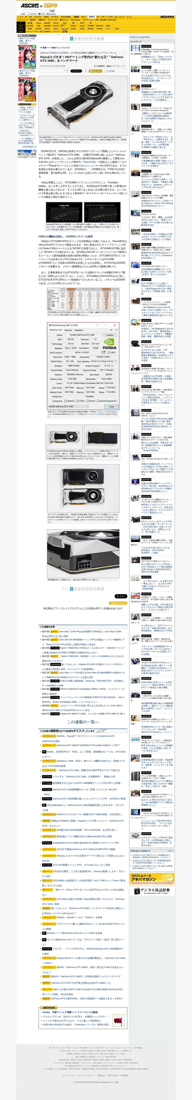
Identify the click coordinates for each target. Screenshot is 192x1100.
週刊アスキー (64, 20)
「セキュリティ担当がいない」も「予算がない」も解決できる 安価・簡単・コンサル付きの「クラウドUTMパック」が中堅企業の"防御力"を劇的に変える (157, 142)
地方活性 (103, 20)
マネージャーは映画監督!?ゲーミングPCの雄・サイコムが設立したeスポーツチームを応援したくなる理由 (156, 650)
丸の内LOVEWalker (129, 1069)
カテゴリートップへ (118, 603)
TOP (50, 1048)
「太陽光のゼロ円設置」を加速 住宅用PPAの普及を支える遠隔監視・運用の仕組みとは (157, 379)
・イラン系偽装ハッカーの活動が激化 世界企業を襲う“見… (26, 141)
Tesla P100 (89, 162)
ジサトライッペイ (118, 66)
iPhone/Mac (66, 17)
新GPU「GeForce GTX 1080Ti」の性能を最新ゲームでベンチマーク (86, 976)
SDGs (97, 20)
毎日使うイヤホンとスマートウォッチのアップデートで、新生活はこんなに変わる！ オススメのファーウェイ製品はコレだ (157, 508)
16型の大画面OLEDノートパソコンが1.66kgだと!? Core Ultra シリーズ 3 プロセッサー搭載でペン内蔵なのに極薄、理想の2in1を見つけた (157, 469)
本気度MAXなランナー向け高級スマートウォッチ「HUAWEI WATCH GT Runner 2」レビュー (157, 729)
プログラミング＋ (110, 1063)
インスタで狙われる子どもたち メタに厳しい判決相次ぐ (72, 1020)
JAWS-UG (77, 1054)
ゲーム (129, 17)
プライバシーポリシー (87, 1075)
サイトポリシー (69, 1075)
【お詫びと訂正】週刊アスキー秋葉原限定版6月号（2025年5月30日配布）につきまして (152, 862)
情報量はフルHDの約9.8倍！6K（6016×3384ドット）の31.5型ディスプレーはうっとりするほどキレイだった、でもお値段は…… (157, 96)
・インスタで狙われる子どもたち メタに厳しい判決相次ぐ (26, 125)
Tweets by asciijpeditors (140, 37)
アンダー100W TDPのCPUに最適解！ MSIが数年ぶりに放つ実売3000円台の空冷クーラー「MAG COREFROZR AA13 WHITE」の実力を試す (157, 423)
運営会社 (101, 1075)
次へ (99, 39)
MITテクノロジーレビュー (118, 1066)
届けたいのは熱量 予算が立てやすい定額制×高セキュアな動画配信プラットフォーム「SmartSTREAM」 (157, 446)
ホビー (84, 17)
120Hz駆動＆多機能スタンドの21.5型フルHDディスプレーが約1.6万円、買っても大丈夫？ (156, 272)
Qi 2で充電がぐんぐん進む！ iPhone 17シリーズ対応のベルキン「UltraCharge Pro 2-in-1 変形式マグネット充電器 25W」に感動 (156, 288)
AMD (38, 26)
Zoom (117, 28)
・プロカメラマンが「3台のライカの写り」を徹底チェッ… (26, 117)
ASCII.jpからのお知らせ (140, 851)
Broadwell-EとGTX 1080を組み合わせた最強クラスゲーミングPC (86, 842)
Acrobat (38, 28)
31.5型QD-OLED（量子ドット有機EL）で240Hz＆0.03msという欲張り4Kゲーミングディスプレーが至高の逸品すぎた (157, 669)
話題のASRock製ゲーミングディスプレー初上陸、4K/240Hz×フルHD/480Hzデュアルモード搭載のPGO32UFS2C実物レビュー (157, 487)
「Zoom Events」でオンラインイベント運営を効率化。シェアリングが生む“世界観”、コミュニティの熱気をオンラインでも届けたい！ (157, 400)
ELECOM (30, 26)
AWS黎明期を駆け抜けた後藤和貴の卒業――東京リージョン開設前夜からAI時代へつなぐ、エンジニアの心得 (157, 707)
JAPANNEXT (47, 31)
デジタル (54, 17)
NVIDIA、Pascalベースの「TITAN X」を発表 (79, 917)
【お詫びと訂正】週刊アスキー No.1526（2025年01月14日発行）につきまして (153, 867)
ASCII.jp (29, 6)
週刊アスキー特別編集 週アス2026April (27, 40)
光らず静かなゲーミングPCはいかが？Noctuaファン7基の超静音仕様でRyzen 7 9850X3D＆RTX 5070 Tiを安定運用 (156, 568)
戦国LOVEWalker (143, 1069)
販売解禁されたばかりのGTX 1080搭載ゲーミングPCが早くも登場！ (87, 783)
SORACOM (87, 1060)
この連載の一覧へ (83, 722)
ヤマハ (108, 28)
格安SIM (33, 20)
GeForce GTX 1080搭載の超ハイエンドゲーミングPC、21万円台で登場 (89, 798)
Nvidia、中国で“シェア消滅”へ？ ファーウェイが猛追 (70, 1012)
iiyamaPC (47, 23)
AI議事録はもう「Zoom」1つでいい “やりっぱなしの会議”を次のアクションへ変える (157, 59)
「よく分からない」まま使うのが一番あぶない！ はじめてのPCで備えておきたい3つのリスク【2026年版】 (157, 585)
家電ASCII (42, 20)
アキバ (103, 17)
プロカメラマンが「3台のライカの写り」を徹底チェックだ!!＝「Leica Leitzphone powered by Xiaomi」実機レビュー (102, 1016)
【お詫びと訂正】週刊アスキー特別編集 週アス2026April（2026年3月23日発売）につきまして (152, 856)
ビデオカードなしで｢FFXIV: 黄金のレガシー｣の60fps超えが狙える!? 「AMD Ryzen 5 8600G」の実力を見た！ (157, 841)
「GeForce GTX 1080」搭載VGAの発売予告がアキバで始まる (88, 770)
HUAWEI (91, 26)
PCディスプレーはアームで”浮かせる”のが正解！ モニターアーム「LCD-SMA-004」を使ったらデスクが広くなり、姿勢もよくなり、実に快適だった (156, 526)
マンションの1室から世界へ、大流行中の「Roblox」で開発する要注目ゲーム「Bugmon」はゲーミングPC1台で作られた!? (157, 183)
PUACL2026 (112, 20)
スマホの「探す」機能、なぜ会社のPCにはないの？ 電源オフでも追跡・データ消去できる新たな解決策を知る (157, 221)
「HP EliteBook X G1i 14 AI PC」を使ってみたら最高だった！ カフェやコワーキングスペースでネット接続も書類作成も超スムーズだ (157, 311)
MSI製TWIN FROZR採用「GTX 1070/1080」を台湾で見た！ (87, 830)
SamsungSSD (63, 26)
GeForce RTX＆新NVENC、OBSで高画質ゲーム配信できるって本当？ (87, 998)
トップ (20, 17)
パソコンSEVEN (65, 23)
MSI (73, 23)
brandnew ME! (65, 31)
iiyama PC (91, 1051)
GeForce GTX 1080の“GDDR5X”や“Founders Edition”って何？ (88, 745)
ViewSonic (99, 26)
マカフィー (30, 31)
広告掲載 (124, 1075)
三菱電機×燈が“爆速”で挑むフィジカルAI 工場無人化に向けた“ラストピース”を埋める (157, 163)
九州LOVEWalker (115, 1069)
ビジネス (37, 17)
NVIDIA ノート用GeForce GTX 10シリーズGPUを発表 (74, 933)
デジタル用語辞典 (93, 1066)
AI (26, 17)
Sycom (55, 23)
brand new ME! (111, 1057)
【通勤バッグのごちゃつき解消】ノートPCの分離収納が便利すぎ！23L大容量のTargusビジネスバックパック (157, 117)
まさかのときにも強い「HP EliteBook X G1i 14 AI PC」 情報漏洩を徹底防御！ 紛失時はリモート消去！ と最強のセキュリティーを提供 (157, 355)
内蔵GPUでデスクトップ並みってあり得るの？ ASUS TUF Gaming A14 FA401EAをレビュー (157, 203)
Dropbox (73, 28)
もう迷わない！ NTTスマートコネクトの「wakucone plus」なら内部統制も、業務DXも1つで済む (157, 628)
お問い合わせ (112, 1075)
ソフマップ (56, 31)
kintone (47, 28)
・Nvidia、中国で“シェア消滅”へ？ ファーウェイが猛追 (26, 109)
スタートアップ (119, 17)
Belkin (108, 26)
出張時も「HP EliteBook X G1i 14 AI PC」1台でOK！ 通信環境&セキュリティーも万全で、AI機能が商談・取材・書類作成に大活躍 (157, 332)
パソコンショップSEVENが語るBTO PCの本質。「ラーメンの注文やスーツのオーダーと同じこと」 (156, 824)
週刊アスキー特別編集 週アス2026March (27, 73)
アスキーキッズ (22, 20)
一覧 (85, 71)
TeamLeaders (75, 20)
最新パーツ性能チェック (52, 48)
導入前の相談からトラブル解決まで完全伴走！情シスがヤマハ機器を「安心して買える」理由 (157, 783)
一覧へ (170, 851)
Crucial (82, 26)
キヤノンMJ (39, 31)
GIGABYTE (56, 26)
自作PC (49, 5)
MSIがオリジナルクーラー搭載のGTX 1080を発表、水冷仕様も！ (90, 814)
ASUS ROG (47, 26)
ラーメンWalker (48, 1069)
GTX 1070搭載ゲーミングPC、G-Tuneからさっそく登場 (81, 865)
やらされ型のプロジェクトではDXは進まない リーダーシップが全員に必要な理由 (156, 78)
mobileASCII (104, 1066)
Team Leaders (97, 1063)
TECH (46, 17)
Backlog (91, 28)
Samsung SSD (64, 1060)
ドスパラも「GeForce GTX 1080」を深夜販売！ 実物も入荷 (84, 776)
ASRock (73, 26)
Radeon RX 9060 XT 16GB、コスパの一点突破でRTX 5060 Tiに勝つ (92, 713)
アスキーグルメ (53, 20)
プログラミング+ (88, 20)
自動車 (76, 17)
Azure (56, 28)
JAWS (30, 28)
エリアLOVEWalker (61, 1069)
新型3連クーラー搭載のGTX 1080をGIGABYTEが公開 (84, 836)
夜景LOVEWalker (102, 1069)
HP (91, 23)
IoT (30, 17)
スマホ (110, 17)
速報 (50, 169)
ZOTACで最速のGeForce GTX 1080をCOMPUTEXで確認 (86, 849)
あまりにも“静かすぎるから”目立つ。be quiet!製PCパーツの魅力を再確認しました (157, 802)
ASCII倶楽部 (167, 17)
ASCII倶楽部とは (29, 147)
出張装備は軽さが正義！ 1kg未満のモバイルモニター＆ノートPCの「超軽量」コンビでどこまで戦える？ (157, 764)
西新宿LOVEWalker (88, 1069)
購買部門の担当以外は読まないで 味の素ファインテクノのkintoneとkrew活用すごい (158, 255)
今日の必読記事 (69, 1066)
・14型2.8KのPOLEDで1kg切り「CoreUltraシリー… (26, 133)
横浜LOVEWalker (75, 1069)
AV (98, 17)
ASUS (82, 23)
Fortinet (99, 28)
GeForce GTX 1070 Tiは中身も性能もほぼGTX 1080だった (81, 983)
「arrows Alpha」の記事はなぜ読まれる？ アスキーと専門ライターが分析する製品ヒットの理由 (156, 236)
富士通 (30, 23)
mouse (38, 23)
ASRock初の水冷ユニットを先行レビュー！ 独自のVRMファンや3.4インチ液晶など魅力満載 (156, 685)
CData (82, 28)
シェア (66, 70)
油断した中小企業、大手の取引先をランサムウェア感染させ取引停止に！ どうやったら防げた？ (157, 607)
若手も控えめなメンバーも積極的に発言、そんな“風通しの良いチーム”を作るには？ (157, 748)
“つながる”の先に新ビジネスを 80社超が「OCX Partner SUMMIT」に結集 (156, 550)
